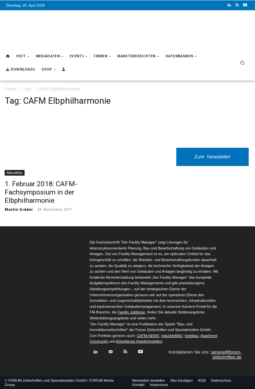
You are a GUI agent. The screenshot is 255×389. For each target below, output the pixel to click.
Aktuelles (15, 172)
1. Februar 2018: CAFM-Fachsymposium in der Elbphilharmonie (41, 192)
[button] (242, 62)
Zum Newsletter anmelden (213, 160)
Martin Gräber (19, 209)
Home (10, 89)
